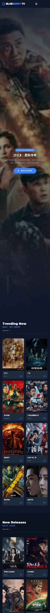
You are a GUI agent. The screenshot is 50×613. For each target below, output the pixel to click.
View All (6, 330)
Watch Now (25, 171)
